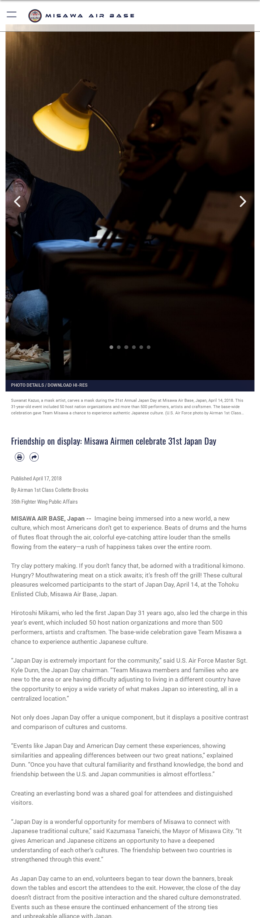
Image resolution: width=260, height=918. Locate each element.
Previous (18, 201)
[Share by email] (34, 457)
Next (242, 201)
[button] (12, 15)
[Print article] (19, 457)
